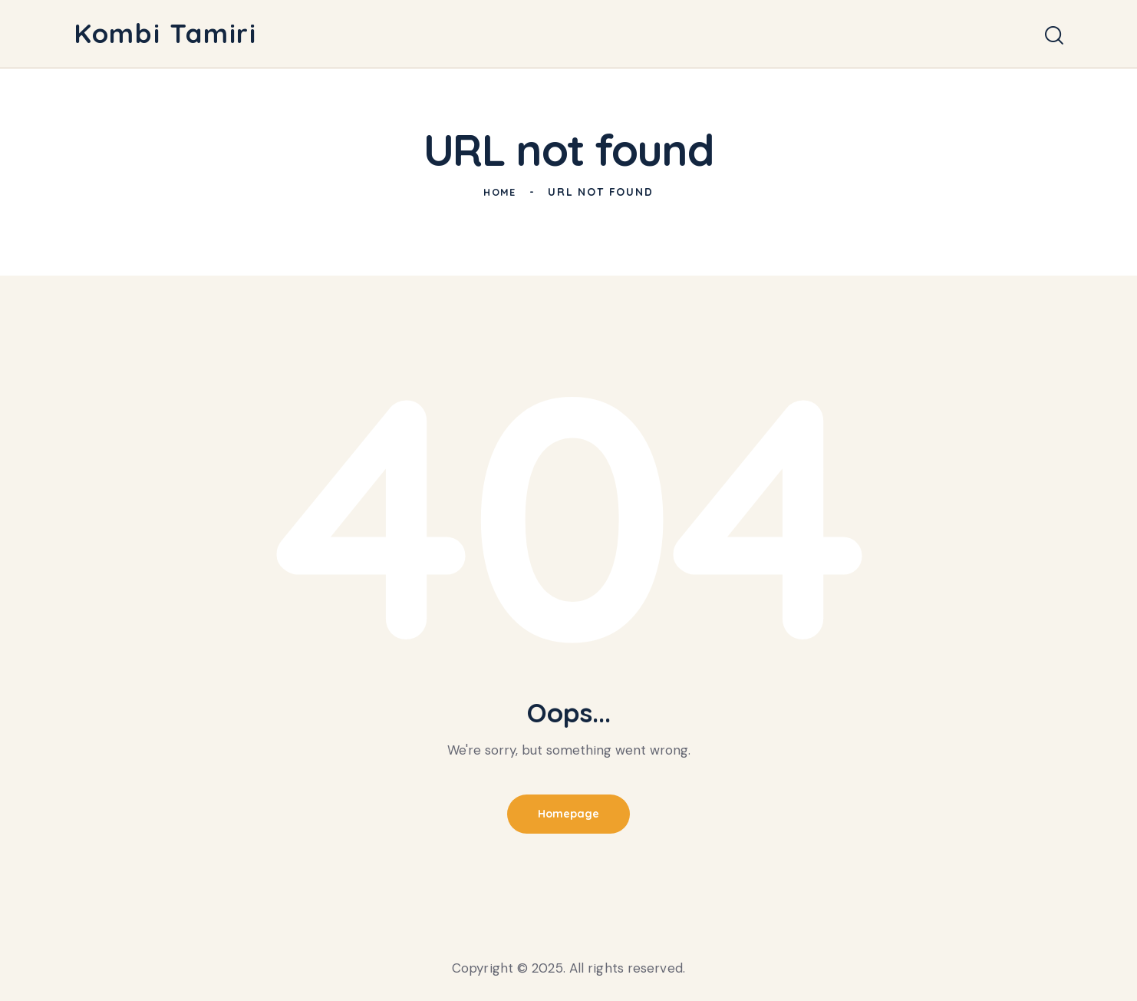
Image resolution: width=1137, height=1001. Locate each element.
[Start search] (1054, 37)
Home (500, 192)
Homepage (568, 815)
